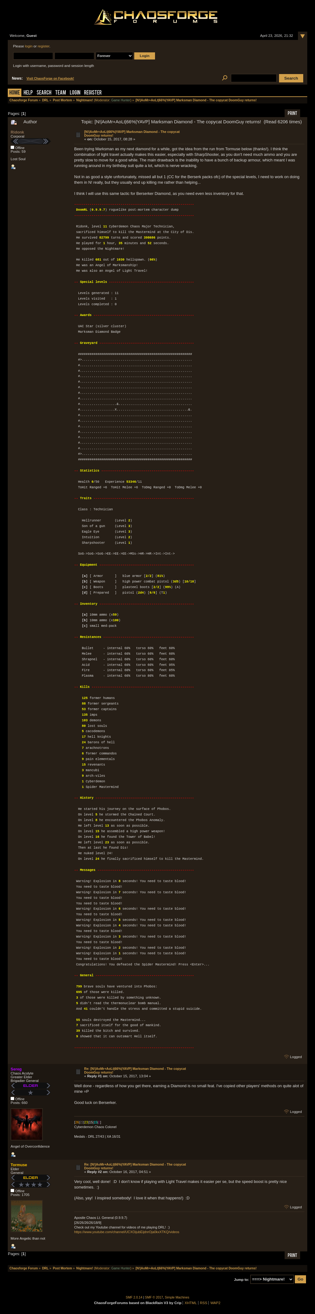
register (44, 46)
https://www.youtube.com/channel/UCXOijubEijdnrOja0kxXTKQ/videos (126, 1232)
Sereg (16, 1069)
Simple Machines (177, 1297)
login (29, 46)
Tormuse (19, 1164)
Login (75, 93)
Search (44, 93)
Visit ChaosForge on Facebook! (50, 78)
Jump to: (241, 1279)
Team (60, 93)
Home (14, 93)
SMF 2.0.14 (134, 1297)
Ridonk (17, 132)
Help (28, 93)
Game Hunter (120, 100)
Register (93, 93)
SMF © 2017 (154, 1297)
